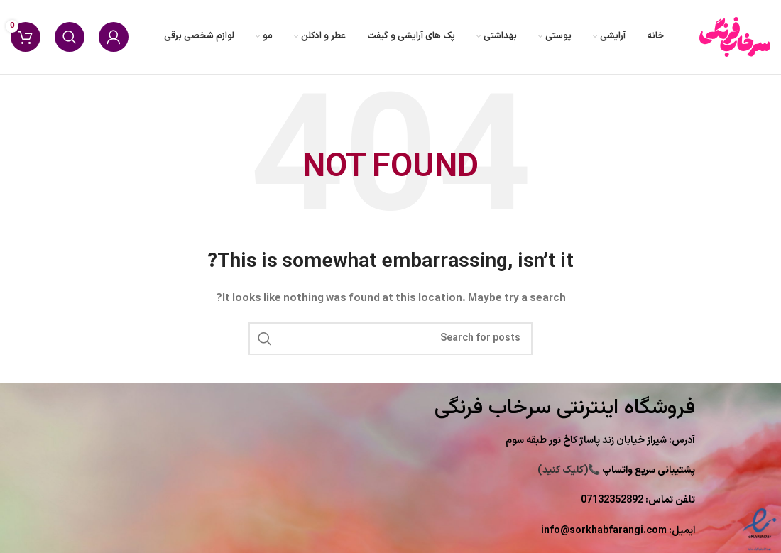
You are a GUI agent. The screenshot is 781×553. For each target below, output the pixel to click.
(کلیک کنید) (616, 470)
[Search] (70, 37)
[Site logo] (734, 36)
